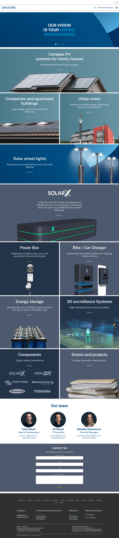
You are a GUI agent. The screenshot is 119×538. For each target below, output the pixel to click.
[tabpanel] (59, 29)
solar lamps (46, 500)
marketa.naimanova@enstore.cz (89, 436)
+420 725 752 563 (89, 438)
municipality (38, 500)
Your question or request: (59, 479)
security (83, 500)
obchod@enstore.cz (23, 517)
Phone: (59, 463)
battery (77, 500)
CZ (114, 2)
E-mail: (59, 469)
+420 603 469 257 (58, 438)
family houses (21, 500)
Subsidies (98, 500)
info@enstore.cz (22, 515)
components (91, 500)
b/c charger (70, 500)
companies (30, 500)
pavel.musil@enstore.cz (29, 436)
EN (117, 2)
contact (62, 502)
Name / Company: (59, 456)
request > (59, 70)
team (56, 502)
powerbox (62, 500)
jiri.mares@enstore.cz (58, 436)
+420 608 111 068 (28, 438)
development (54, 500)
